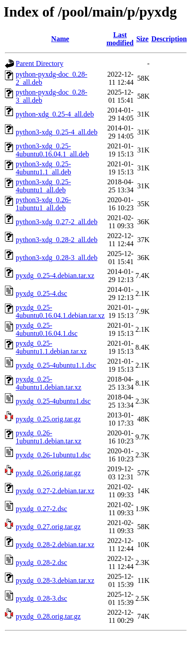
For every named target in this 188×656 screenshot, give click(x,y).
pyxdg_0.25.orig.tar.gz (48, 419)
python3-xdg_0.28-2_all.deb (56, 239)
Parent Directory (39, 63)
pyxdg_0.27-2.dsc (41, 509)
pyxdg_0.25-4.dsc (41, 293)
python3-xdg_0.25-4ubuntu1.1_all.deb (43, 168)
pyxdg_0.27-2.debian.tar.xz (55, 491)
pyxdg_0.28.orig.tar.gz (48, 616)
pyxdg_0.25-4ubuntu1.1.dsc (56, 365)
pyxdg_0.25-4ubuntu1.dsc (53, 401)
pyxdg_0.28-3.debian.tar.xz (55, 580)
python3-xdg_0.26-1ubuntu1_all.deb (43, 204)
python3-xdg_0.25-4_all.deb (56, 132)
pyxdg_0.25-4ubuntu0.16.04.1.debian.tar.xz (60, 311)
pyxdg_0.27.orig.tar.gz (48, 526)
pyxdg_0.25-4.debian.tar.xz (55, 275)
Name (60, 39)
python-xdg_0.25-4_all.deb (55, 114)
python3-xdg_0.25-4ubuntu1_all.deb (43, 186)
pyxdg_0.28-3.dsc (41, 598)
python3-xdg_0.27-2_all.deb (56, 222)
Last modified (119, 39)
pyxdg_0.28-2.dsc (41, 562)
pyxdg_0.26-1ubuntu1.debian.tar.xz (48, 437)
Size (142, 39)
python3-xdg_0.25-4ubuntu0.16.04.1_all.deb (52, 150)
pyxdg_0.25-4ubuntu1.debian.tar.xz (48, 383)
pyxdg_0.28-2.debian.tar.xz (55, 544)
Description (169, 39)
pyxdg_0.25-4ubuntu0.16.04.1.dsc (47, 329)
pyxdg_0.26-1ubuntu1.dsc (53, 455)
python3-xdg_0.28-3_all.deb (56, 257)
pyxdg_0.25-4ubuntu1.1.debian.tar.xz (51, 347)
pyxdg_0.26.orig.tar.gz (48, 473)
